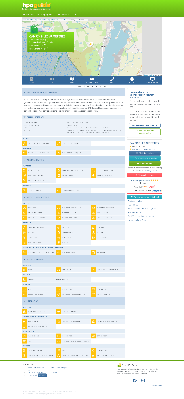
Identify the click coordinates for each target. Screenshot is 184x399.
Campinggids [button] (45, 15)
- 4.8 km (133, 205)
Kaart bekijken (144, 163)
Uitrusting (31, 301)
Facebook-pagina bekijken (144, 158)
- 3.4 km (135, 201)
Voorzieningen (34, 259)
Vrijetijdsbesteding (36, 197)
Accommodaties (34, 160)
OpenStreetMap (149, 75)
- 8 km (137, 220)
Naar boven (156, 385)
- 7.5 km (141, 216)
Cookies (42, 375)
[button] (74, 14)
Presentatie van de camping (40, 92)
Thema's (63, 15)
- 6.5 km (135, 212)
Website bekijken (145, 153)
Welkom (28, 15)
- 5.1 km (142, 209)
